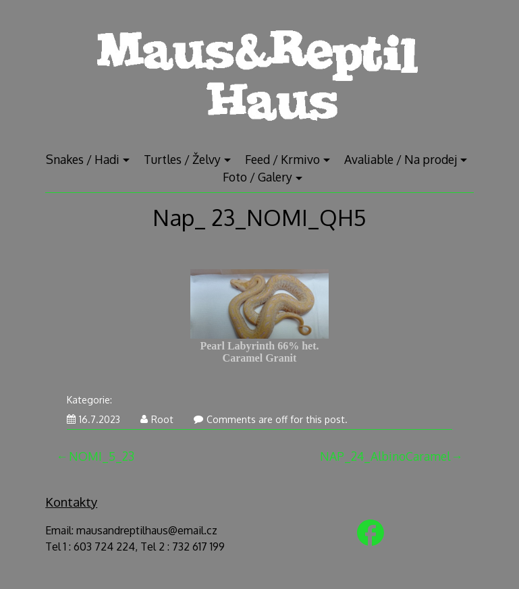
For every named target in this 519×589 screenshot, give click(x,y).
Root (156, 419)
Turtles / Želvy (182, 159)
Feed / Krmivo (282, 159)
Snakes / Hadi (82, 159)
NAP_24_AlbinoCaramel (385, 456)
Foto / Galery (257, 176)
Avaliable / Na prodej (400, 159)
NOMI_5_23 (101, 456)
